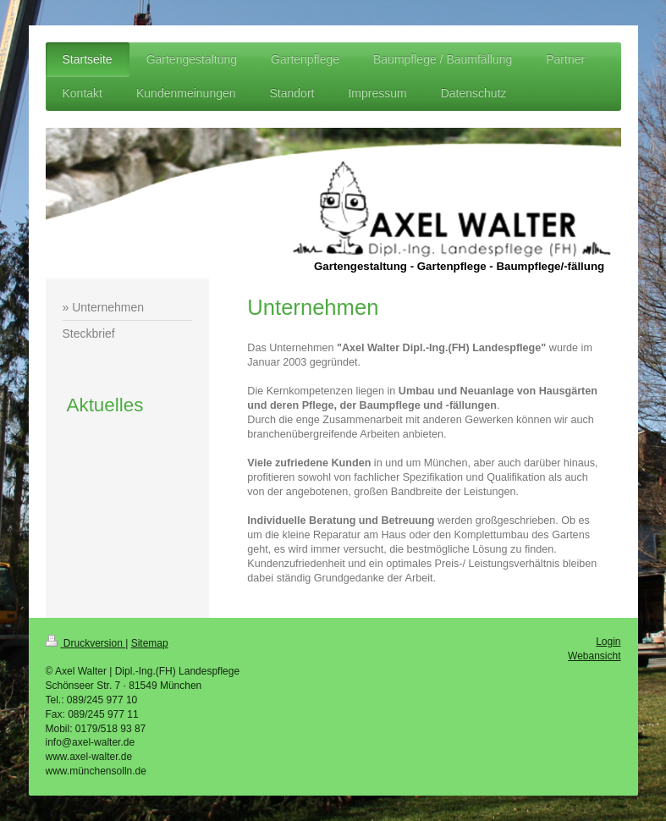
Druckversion (86, 643)
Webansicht (594, 656)
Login (608, 641)
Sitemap (149, 643)
